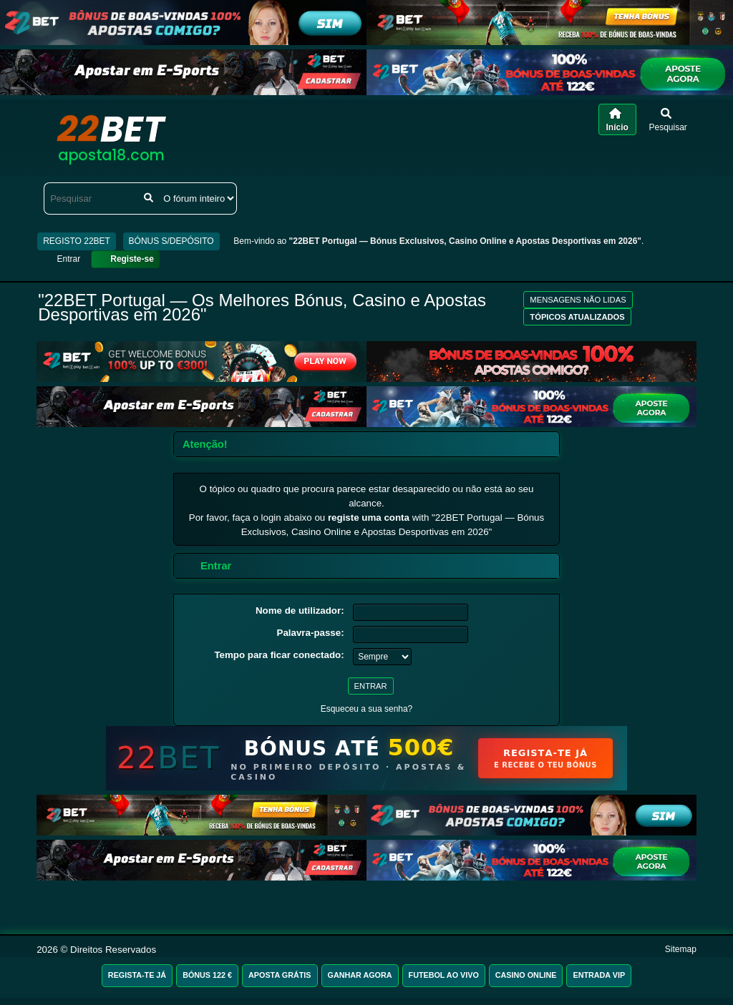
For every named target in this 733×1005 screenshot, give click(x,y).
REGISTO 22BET (76, 241)
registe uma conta (368, 517)
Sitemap (680, 949)
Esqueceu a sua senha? (367, 709)
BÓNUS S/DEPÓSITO (171, 241)
